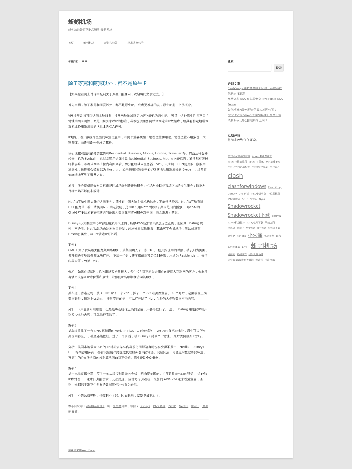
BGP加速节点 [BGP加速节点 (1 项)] (273, 161)
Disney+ (145, 406)
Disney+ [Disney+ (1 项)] (232, 193)
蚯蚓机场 (80, 21)
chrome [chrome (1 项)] (274, 167)
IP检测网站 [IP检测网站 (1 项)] (234, 199)
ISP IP (172, 406)
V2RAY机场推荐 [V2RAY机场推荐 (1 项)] (236, 222)
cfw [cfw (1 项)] (230, 167)
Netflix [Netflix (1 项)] (253, 199)
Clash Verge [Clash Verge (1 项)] (275, 187)
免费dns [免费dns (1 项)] (250, 227)
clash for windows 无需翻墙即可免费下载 (254, 115)
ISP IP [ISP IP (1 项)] (245, 199)
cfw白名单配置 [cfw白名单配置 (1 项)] (241, 167)
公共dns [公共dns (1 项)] (261, 227)
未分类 (117, 406)
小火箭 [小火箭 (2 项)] (255, 234)
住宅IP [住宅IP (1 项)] (240, 227)
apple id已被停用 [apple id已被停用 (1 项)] (237, 161)
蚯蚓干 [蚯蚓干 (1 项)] (245, 247)
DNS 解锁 (159, 406)
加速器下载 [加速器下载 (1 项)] (274, 227)
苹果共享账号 (136, 43)
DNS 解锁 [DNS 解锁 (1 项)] (244, 193)
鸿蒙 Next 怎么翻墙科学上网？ (248, 120)
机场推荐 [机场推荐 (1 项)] (269, 235)
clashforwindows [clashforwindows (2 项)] (247, 186)
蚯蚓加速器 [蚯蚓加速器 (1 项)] (234, 247)
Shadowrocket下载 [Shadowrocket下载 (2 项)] (249, 215)
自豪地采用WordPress (81, 450)
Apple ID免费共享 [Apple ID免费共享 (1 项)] (262, 156)
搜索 (230, 61)
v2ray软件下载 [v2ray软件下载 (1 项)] (255, 222)
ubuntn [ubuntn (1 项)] (276, 215)
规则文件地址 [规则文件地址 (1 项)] (256, 254)
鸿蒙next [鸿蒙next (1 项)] (270, 259)
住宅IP (195, 406)
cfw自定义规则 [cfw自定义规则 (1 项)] (260, 167)
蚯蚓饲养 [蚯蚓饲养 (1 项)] (242, 254)
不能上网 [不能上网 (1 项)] (270, 222)
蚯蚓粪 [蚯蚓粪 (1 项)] (231, 254)
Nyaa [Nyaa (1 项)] (262, 199)
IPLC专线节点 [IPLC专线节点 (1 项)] (258, 193)
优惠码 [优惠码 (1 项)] (231, 227)
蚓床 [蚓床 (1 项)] (278, 235)
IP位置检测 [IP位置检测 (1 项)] (274, 193)
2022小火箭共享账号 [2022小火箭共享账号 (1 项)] (239, 156)
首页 (71, 43)
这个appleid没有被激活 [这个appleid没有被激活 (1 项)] (241, 259)
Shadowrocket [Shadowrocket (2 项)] (244, 206)
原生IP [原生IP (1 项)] (231, 235)
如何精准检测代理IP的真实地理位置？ (252, 110)
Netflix (183, 406)
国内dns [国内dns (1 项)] (241, 235)
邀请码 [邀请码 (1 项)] (259, 259)
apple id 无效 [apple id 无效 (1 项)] (256, 161)
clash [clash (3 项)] (235, 175)
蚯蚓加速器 (111, 43)
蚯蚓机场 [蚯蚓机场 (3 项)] (264, 245)
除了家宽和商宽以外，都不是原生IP (107, 83)
